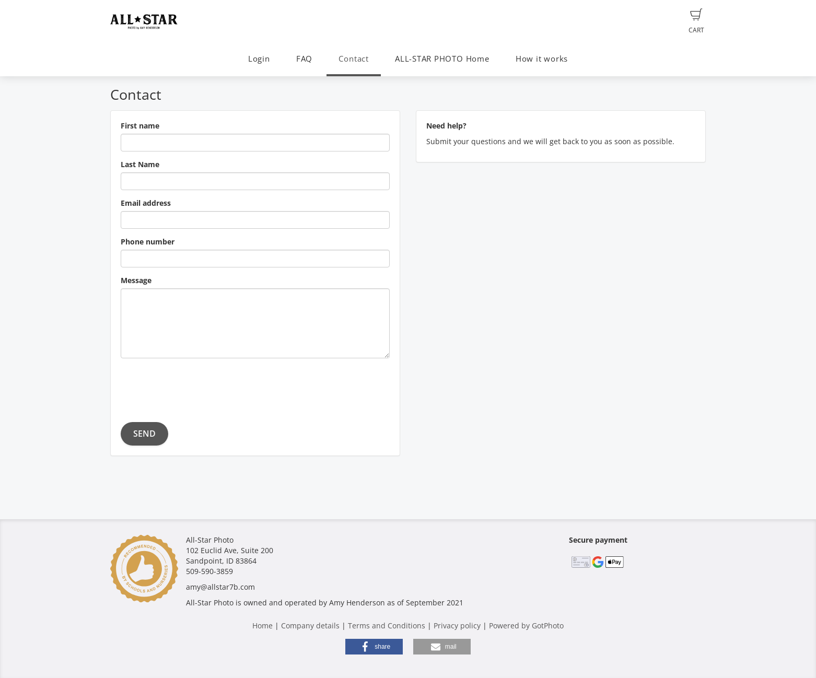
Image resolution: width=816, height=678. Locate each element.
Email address (146, 203)
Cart (696, 21)
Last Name (140, 164)
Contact (353, 58)
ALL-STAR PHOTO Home (442, 58)
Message (136, 280)
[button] (374, 646)
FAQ (304, 58)
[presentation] (200, 386)
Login (259, 58)
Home (262, 625)
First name (140, 126)
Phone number (147, 242)
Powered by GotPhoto (526, 625)
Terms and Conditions (386, 625)
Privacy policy (457, 625)
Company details (310, 625)
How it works (542, 58)
